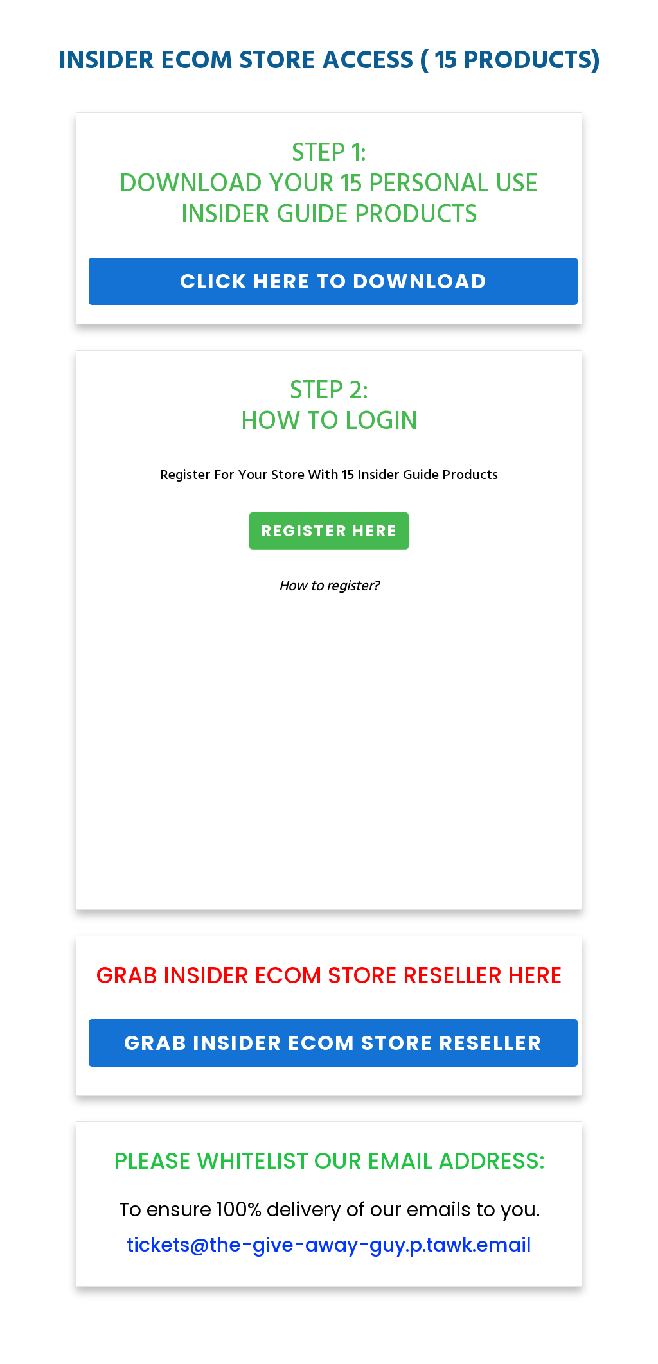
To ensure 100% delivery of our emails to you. (329, 1227)
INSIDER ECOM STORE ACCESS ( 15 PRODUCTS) (329, 61)
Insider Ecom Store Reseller (332, 975)
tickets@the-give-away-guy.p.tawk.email (329, 1245)
